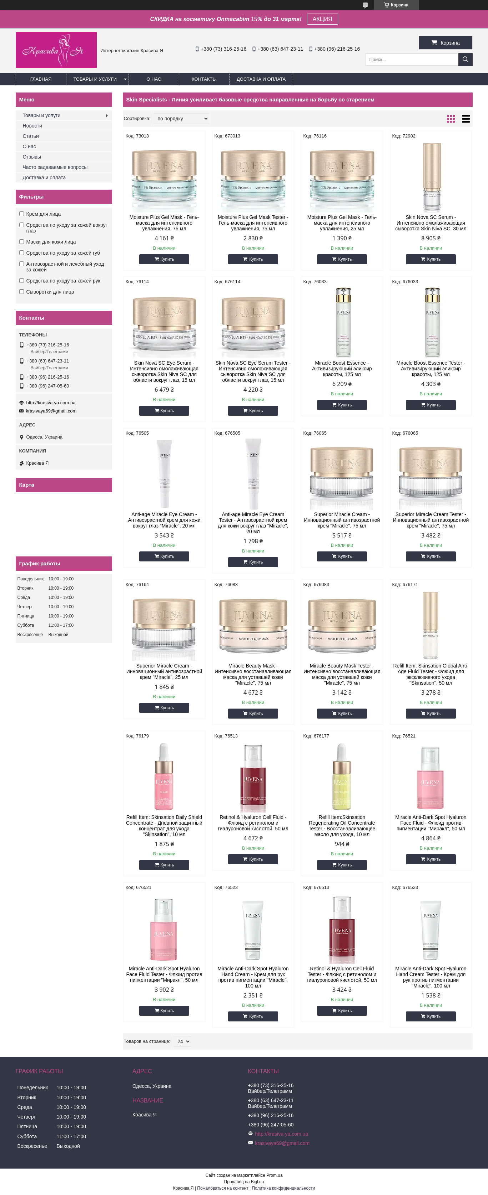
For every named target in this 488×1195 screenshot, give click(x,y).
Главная (41, 79)
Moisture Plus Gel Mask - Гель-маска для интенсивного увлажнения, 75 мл (164, 222)
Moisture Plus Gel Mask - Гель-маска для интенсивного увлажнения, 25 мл (342, 222)
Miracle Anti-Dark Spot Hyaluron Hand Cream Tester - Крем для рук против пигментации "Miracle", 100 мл (430, 977)
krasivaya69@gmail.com (51, 411)
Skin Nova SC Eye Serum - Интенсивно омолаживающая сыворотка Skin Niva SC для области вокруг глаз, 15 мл (164, 371)
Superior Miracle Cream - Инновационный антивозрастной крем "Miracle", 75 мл (342, 520)
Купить (167, 259)
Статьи (31, 136)
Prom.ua (274, 1175)
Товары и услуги (95, 79)
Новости (32, 126)
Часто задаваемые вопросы (55, 167)
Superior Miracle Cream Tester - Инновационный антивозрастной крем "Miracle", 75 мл (431, 520)
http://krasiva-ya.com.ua (51, 402)
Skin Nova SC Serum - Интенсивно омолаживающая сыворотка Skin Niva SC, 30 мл (430, 222)
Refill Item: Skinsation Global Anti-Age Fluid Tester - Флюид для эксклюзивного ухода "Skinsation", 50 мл (430, 674)
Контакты (204, 79)
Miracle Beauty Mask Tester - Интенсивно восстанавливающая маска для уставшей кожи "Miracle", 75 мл (341, 674)
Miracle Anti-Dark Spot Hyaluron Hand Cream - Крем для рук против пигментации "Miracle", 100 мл (252, 977)
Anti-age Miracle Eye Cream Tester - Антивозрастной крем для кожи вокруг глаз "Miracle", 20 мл (253, 522)
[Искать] (465, 59)
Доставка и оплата (261, 79)
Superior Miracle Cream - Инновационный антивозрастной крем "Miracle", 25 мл (164, 671)
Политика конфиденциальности (283, 1188)
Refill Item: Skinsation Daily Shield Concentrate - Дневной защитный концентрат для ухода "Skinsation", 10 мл (164, 825)
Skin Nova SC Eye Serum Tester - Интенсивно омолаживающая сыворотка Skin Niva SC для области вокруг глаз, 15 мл (253, 371)
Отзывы (32, 157)
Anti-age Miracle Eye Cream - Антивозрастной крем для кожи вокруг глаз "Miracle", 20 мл (164, 520)
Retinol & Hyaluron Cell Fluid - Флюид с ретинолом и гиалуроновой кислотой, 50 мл (253, 822)
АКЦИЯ (322, 19)
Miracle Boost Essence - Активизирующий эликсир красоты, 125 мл (342, 368)
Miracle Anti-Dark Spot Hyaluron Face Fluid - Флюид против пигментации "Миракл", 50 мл (430, 822)
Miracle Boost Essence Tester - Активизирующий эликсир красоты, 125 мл (431, 368)
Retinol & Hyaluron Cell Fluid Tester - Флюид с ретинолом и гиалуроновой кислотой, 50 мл (342, 974)
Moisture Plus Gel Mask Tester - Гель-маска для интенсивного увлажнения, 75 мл (253, 222)
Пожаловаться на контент (222, 1188)
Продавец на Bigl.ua (244, 1181)
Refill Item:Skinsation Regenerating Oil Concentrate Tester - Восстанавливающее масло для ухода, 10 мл (341, 825)
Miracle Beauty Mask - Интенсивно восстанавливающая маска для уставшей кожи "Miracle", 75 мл (253, 674)
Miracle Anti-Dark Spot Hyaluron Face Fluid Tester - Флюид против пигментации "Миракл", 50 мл (164, 974)
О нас (154, 79)
